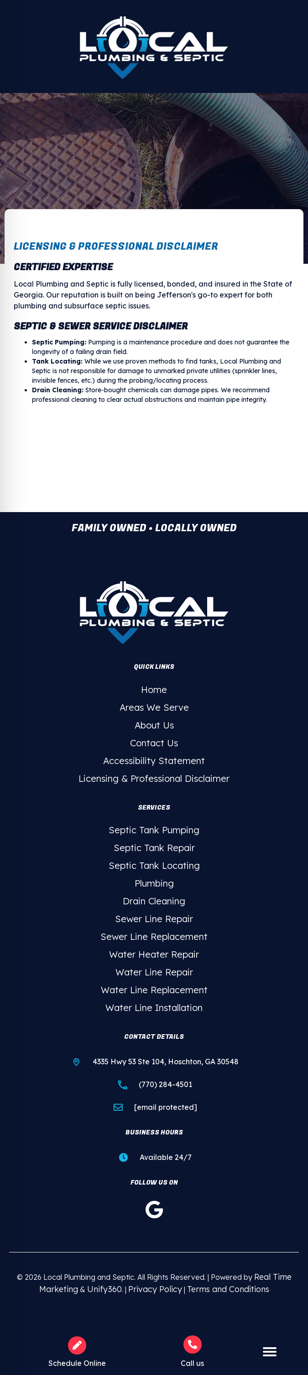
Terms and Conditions (228, 1289)
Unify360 (104, 1289)
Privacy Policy (155, 1289)
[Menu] (269, 1352)
